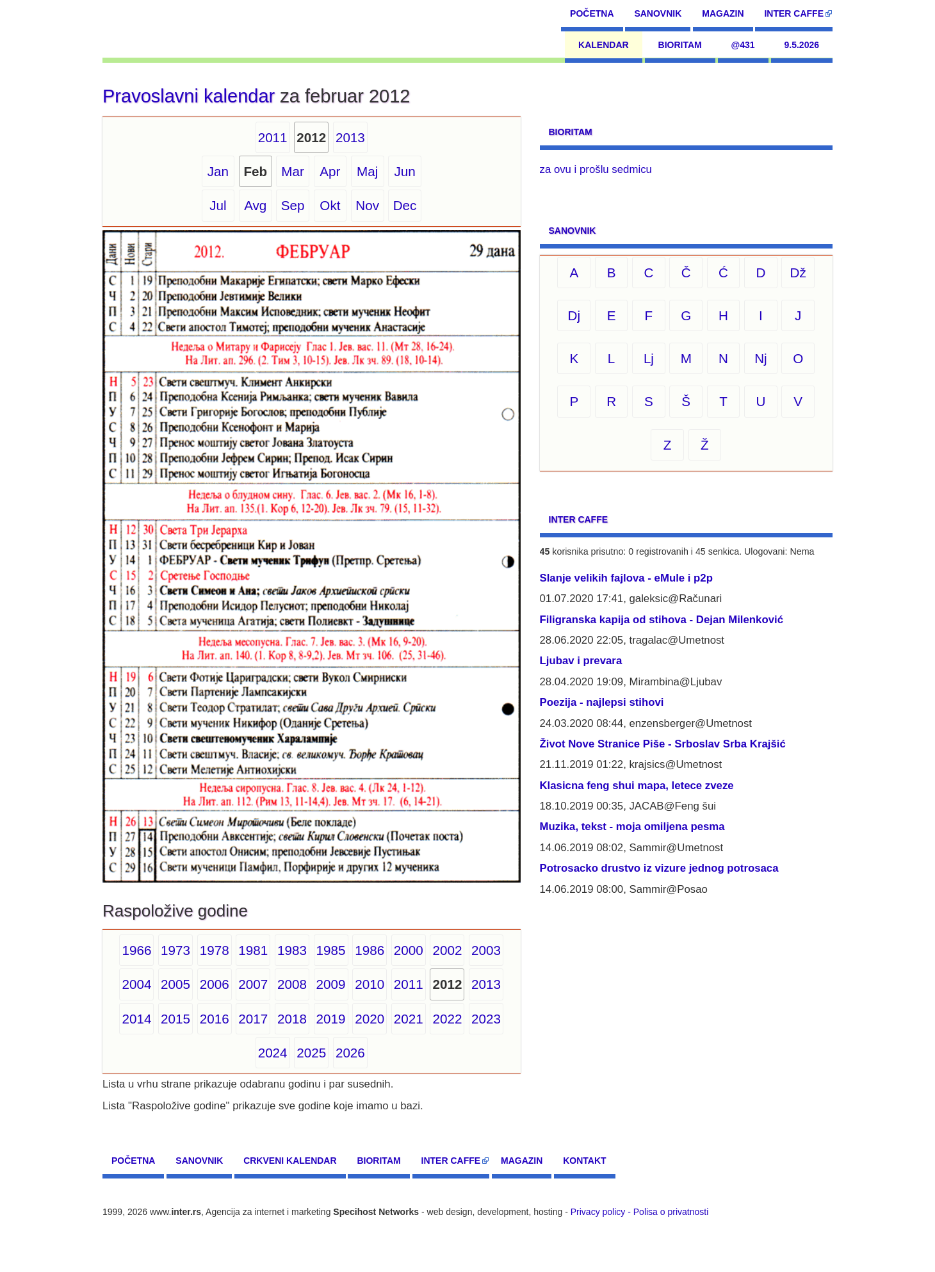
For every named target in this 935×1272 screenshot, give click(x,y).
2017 (253, 1018)
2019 (331, 1018)
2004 (136, 984)
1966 (136, 950)
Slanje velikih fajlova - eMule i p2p (626, 578)
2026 (350, 1052)
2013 (350, 137)
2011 (273, 137)
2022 (447, 1018)
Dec (405, 205)
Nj (760, 358)
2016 (214, 1018)
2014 (136, 1018)
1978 (214, 950)
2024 (273, 1052)
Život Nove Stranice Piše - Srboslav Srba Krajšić (663, 744)
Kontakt (584, 1160)
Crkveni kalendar (289, 1160)
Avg (255, 205)
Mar (292, 171)
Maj (367, 171)
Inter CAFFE (794, 13)
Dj (574, 315)
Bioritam (680, 45)
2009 (331, 984)
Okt (330, 205)
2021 (408, 1018)
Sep (293, 205)
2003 (486, 950)
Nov (367, 205)
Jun (404, 171)
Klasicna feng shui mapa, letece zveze (637, 785)
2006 (214, 984)
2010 (369, 984)
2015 (175, 1018)
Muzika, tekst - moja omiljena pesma (632, 826)
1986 (369, 950)
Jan (218, 171)
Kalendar (603, 45)
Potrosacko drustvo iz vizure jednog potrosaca (659, 868)
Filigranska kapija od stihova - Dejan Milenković (662, 620)
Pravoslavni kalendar (188, 96)
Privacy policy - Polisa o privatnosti (640, 1212)
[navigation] (161, 29)
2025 (311, 1052)
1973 (175, 950)
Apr (330, 171)
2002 (447, 950)
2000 (408, 950)
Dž (798, 272)
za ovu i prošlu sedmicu (596, 169)
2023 (486, 1018)
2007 (253, 984)
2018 (292, 1018)
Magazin (723, 13)
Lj (649, 358)
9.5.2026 (802, 45)
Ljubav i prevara (581, 661)
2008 (292, 984)
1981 (253, 950)
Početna (592, 13)
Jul (217, 205)
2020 (369, 1018)
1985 (331, 950)
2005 (175, 984)
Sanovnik (657, 13)
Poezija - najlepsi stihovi (602, 702)
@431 (743, 45)
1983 (292, 950)
